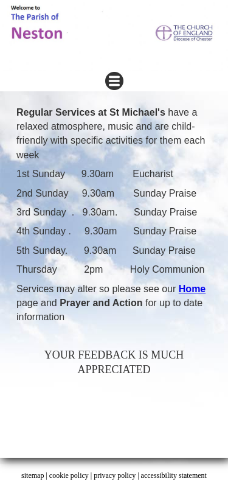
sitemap (32, 475)
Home (192, 289)
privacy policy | (117, 475)
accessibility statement (174, 475)
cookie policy (69, 475)
